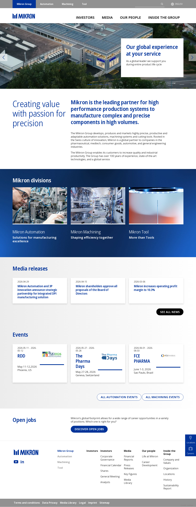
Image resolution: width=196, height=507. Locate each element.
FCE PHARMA (142, 358)
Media (107, 17)
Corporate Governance (107, 458)
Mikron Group (24, 4)
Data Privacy (50, 503)
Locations (169, 474)
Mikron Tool (139, 231)
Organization (170, 468)
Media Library (128, 481)
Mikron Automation (29, 231)
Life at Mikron (150, 456)
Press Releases (129, 467)
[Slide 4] (106, 84)
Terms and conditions (27, 503)
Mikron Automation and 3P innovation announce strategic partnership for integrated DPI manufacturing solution (37, 291)
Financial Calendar (110, 465)
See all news (170, 312)
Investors (85, 17)
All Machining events (162, 397)
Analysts (105, 482)
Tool (84, 4)
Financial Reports (129, 458)
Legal (82, 503)
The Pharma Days (83, 361)
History (167, 480)
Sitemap (104, 503)
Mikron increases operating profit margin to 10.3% (155, 288)
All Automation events (118, 397)
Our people (130, 17)
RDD (21, 356)
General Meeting (110, 476)
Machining (67, 4)
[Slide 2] (95, 84)
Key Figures (130, 474)
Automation (46, 4)
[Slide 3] (100, 84)
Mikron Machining (86, 231)
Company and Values (171, 461)
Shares (104, 471)
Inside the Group (164, 17)
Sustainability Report (171, 487)
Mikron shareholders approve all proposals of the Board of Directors (96, 290)
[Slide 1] (89, 84)
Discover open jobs (89, 429)
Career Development (149, 464)
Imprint (92, 503)
